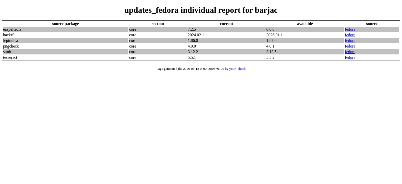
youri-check (237, 69)
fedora (350, 29)
